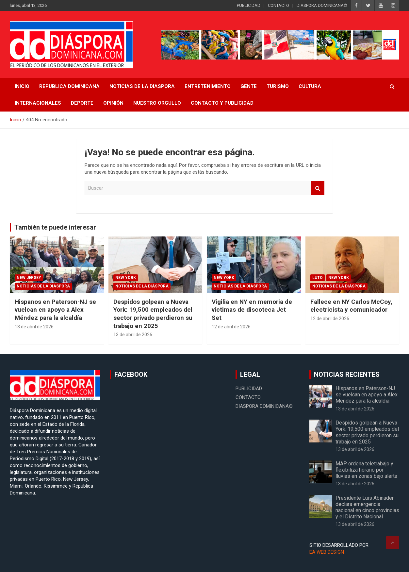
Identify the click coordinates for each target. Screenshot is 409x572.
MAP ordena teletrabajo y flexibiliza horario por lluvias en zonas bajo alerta (366, 469)
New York (125, 277)
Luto (317, 277)
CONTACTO (278, 5)
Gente (248, 86)
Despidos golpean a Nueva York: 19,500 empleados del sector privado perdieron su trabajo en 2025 (152, 314)
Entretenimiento (208, 86)
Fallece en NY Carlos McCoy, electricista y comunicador (351, 306)
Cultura (310, 86)
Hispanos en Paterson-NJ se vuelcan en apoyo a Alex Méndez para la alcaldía (55, 309)
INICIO (22, 86)
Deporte (82, 103)
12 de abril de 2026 (231, 326)
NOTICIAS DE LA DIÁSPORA (142, 86)
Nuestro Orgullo (157, 103)
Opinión (113, 103)
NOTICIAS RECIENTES (347, 374)
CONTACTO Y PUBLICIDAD (222, 103)
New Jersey (29, 277)
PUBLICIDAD (248, 5)
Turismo (278, 86)
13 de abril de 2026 (34, 326)
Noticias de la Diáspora (43, 286)
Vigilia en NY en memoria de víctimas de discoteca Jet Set (252, 309)
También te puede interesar (55, 227)
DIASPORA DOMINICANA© (322, 5)
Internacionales (38, 103)
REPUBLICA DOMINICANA (69, 86)
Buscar (317, 188)
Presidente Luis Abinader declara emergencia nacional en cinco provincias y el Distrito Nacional (367, 507)
